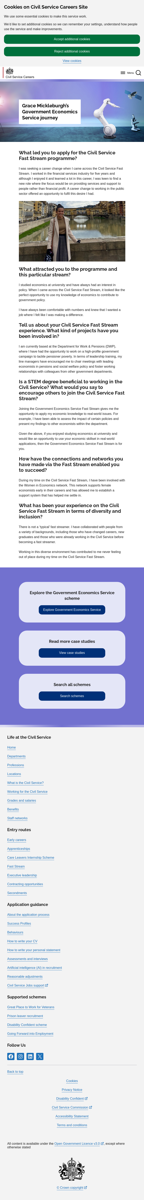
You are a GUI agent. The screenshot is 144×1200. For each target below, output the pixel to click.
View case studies (72, 652)
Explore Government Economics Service (72, 609)
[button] (138, 73)
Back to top (15, 1071)
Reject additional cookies (72, 51)
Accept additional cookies (72, 39)
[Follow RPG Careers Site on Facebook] (10, 1056)
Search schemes (72, 696)
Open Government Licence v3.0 (77, 1143)
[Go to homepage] (18, 73)
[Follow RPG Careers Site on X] (39, 1056)
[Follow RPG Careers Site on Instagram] (20, 1056)
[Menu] (126, 72)
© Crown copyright (70, 1187)
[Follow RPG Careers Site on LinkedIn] (30, 1056)
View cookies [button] (72, 61)
